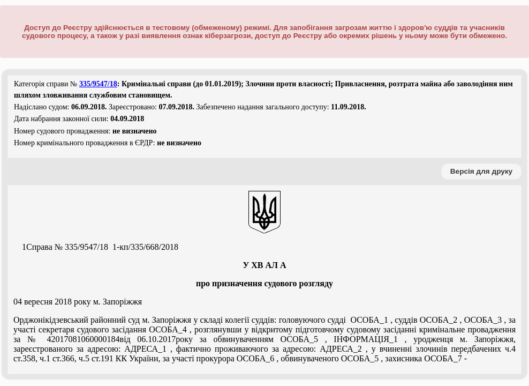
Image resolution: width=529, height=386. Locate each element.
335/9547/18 (98, 84)
